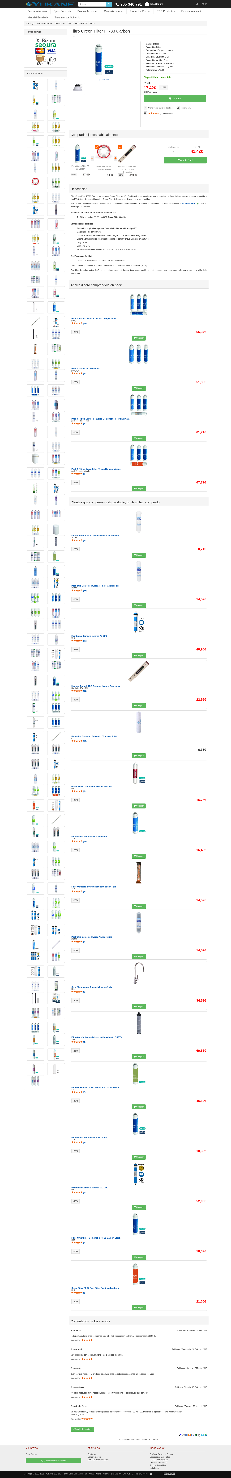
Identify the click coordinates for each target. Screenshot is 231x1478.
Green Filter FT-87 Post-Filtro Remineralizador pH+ (96, 1288)
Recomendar (186, 108)
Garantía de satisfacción (98, 1460)
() (79, 323)
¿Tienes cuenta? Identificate (53, 1461)
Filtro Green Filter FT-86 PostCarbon (89, 1137)
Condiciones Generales (160, 1457)
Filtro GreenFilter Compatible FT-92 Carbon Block (95, 1238)
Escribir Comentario (82, 1429)
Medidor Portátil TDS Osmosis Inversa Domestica (127, 169)
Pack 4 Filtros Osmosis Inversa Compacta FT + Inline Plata (100, 419)
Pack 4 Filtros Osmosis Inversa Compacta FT (93, 318)
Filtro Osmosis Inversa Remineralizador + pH (93, 887)
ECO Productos (166, 11)
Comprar (175, 98)
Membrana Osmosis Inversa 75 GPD (89, 636)
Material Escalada (38, 17)
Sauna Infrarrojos (37, 11)
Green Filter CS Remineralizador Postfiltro (92, 786)
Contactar (92, 1454)
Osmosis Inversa (113, 11)
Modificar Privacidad (158, 1462)
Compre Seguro (94, 1457)
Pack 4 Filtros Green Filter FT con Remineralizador (96, 469)
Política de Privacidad (159, 1460)
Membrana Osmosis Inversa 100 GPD (89, 1188)
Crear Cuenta (31, 1454)
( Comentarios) (160, 114)
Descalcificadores (87, 11)
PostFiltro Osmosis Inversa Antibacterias (91, 937)
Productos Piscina (140, 11)
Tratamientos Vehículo (67, 17)
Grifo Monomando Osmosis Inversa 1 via (91, 987)
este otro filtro (188, 204)
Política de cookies (158, 1465)
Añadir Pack (185, 160)
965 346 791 (129, 4)
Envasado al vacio (191, 11)
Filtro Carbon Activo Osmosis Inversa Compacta (95, 535)
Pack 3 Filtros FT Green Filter (85, 368)
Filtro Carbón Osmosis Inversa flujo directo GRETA (96, 1037)
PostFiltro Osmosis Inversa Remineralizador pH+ (95, 586)
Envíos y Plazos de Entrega (161, 1454)
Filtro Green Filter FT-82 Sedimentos (89, 836)
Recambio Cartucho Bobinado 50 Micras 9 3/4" (94, 736)
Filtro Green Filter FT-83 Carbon (144, 1440)
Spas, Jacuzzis (62, 11)
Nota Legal (154, 1468)
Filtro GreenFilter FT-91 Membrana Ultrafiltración (95, 1087)
